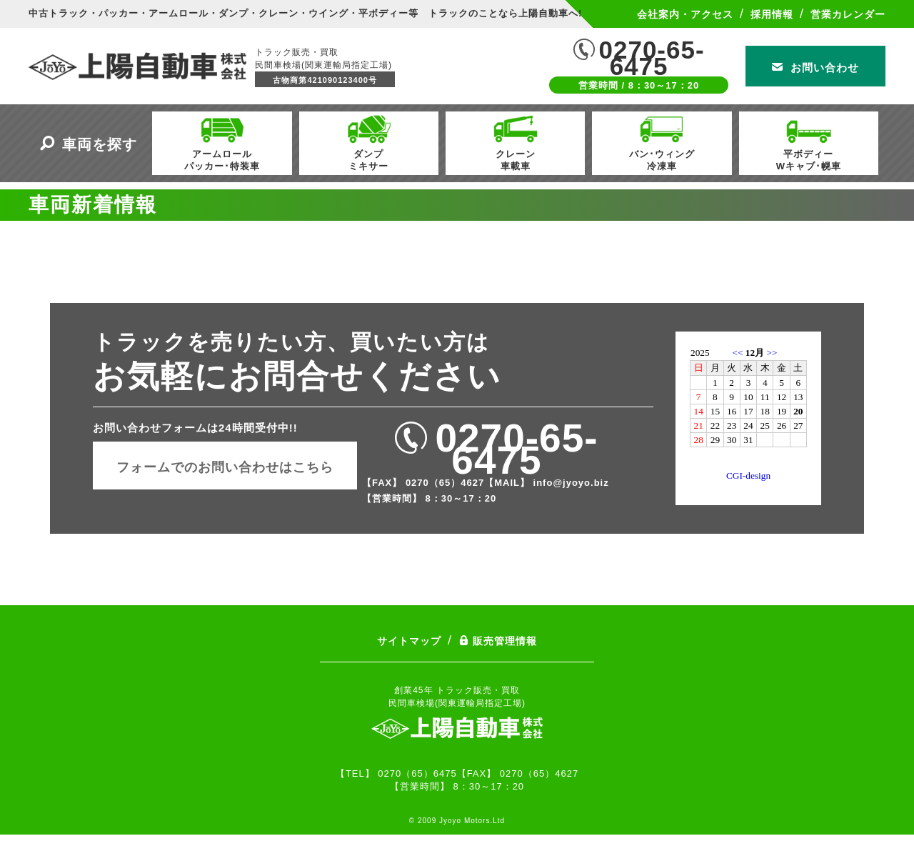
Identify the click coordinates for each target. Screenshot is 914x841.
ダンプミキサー (368, 141)
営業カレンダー (847, 14)
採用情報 (771, 14)
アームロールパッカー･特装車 (222, 141)
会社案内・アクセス (685, 14)
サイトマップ (409, 641)
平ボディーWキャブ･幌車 (808, 141)
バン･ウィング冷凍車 (662, 141)
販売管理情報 (497, 641)
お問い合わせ (815, 67)
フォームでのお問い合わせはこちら (224, 467)
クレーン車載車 (516, 141)
